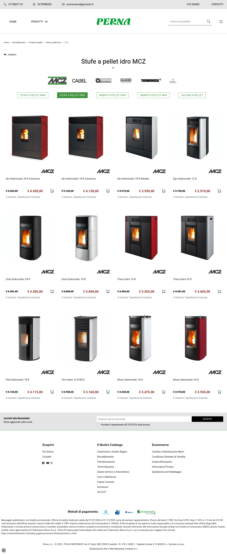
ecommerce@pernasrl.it (77, 4)
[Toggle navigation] (46, 21)
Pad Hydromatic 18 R (17, 380)
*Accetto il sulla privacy (125, 425)
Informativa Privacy (163, 467)
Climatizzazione (106, 462)
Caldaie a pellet (192, 95)
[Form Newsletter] (144, 420)
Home (6, 42)
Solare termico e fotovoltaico (113, 472)
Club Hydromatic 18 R (74, 279)
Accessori (102, 487)
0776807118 (13, 4)
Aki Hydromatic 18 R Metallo (133, 178)
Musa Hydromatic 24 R (186, 380)
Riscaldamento (18, 42)
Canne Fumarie (105, 482)
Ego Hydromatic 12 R (185, 178)
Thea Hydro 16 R (126, 279)
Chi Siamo (193, 4)
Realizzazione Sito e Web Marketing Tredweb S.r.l (113, 549)
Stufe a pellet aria (33, 95)
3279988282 (42, 4)
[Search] (186, 21)
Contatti (217, 4)
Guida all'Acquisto (162, 462)
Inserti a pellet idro (112, 95)
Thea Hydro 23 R (182, 279)
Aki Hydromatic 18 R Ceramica (79, 178)
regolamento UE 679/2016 (124, 425)
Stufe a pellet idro (53, 42)
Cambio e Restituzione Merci (168, 452)
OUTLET (101, 492)
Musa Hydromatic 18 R (130, 380)
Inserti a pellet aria (153, 95)
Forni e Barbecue (106, 477)
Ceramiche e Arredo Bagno (112, 452)
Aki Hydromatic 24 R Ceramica (23, 178)
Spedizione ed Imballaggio (166, 472)
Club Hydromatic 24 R (18, 279)
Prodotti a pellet (35, 42)
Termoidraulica (105, 467)
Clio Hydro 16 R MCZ (73, 380)
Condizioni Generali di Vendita (168, 457)
